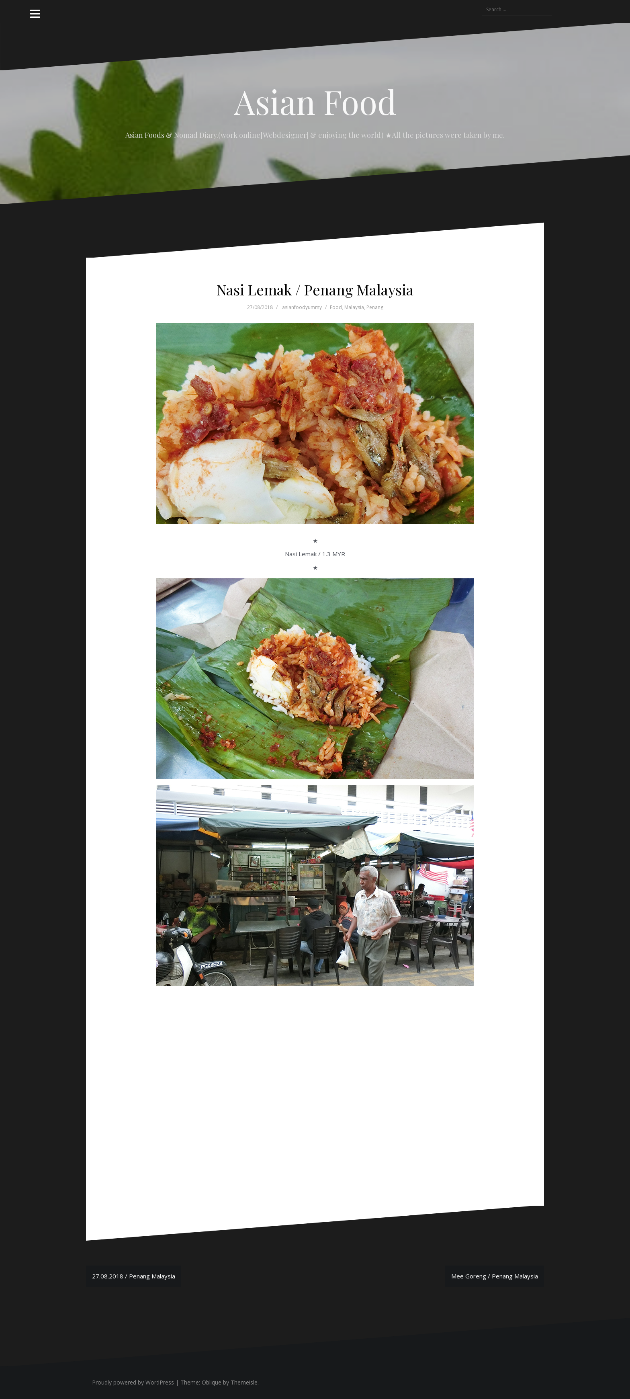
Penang (374, 307)
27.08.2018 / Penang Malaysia (133, 1276)
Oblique (211, 1382)
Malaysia (354, 307)
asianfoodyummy (302, 307)
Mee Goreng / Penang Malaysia (494, 1276)
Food (336, 307)
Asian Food (315, 101)
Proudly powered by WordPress (133, 1382)
